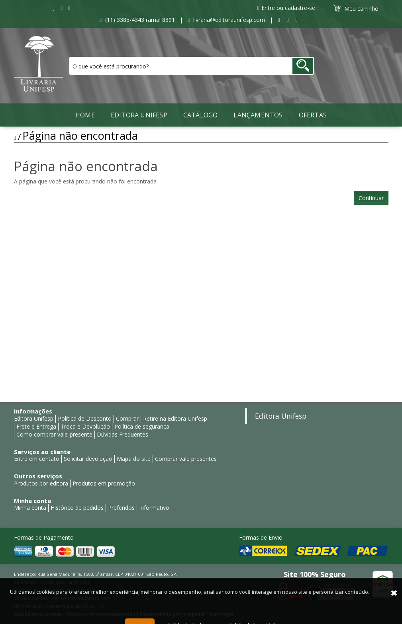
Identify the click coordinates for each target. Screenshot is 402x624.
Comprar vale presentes (186, 458)
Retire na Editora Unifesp (175, 418)
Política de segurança (141, 426)
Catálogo (200, 115)
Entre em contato (36, 458)
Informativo (154, 507)
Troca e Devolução (85, 426)
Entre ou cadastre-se (286, 8)
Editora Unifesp (139, 115)
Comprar (127, 418)
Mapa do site (134, 458)
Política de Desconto (85, 418)
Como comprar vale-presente (54, 434)
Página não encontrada (80, 135)
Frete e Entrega (36, 426)
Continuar (371, 198)
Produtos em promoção (104, 483)
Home (85, 115)
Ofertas (313, 115)
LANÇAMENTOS (257, 115)
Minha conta (30, 507)
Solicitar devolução (88, 458)
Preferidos (121, 507)
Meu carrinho (356, 8)
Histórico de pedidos (77, 507)
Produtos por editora (41, 483)
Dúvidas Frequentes (122, 434)
